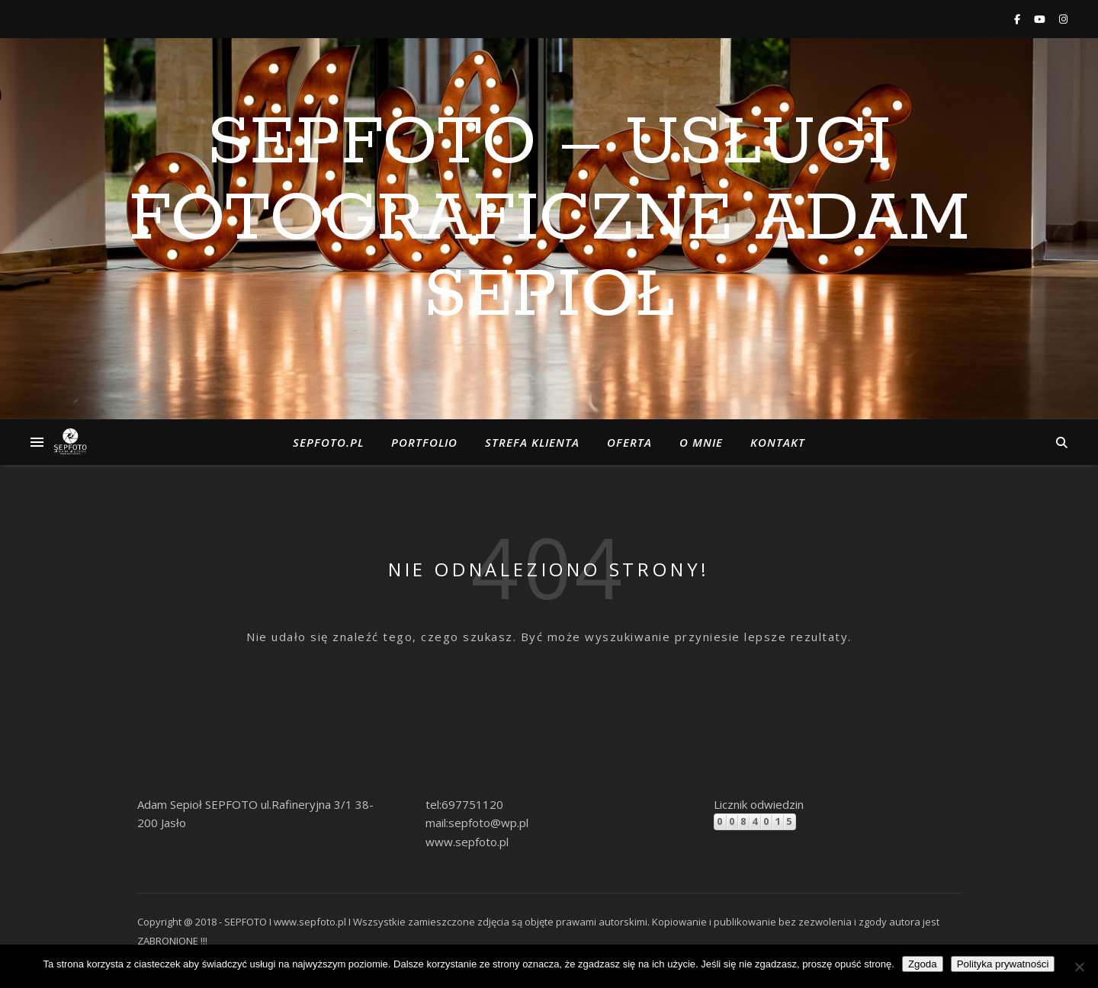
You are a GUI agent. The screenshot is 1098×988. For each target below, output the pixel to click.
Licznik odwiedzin (759, 804)
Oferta (629, 442)
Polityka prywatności (1003, 964)
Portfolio (424, 442)
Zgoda (922, 964)
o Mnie (701, 442)
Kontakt (777, 442)
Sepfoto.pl (328, 442)
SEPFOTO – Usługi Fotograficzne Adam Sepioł (549, 219)
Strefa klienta (532, 442)
